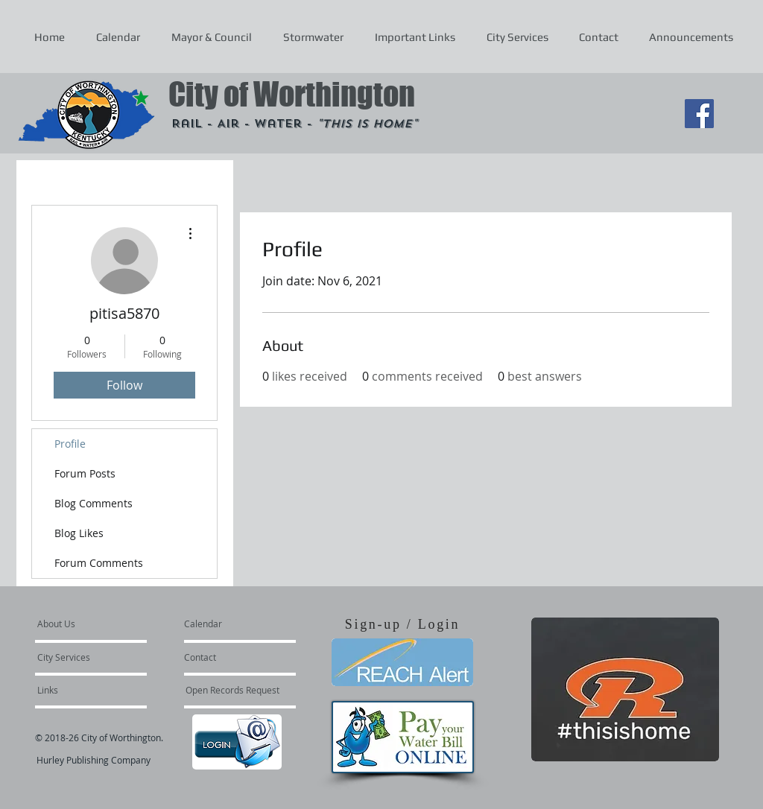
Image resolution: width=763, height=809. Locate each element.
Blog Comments (93, 503)
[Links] (77, 690)
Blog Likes (79, 533)
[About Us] (94, 623)
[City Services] (80, 657)
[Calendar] (227, 623)
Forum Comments (98, 563)
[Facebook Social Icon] (699, 113)
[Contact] (224, 657)
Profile (70, 444)
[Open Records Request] (232, 690)
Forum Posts (84, 473)
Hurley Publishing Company (94, 760)
